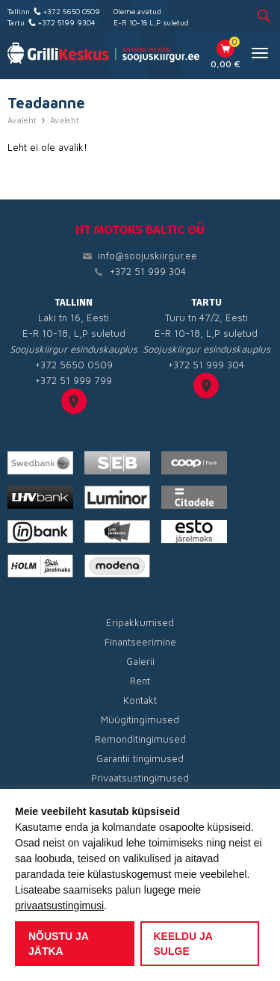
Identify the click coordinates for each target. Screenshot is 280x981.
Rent (140, 681)
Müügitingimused (140, 719)
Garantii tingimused (140, 758)
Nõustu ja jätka (58, 943)
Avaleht (22, 120)
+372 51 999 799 (73, 380)
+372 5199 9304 (66, 22)
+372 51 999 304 (148, 271)
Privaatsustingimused (140, 778)
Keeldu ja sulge (183, 943)
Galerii (140, 661)
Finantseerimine (140, 642)
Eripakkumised (140, 622)
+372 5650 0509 (71, 11)
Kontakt (140, 700)
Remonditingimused (140, 739)
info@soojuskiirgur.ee (147, 256)
